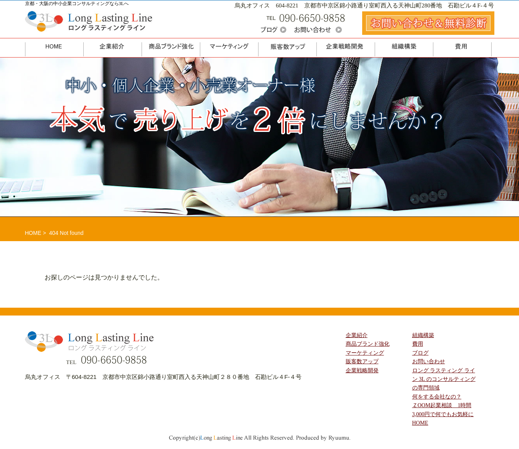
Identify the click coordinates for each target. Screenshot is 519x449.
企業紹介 (357, 335)
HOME (33, 233)
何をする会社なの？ (437, 397)
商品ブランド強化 (368, 344)
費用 (417, 344)
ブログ (420, 353)
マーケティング (365, 353)
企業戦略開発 (362, 370)
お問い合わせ (428, 361)
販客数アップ (362, 361)
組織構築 (423, 335)
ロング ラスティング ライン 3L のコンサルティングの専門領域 (444, 379)
